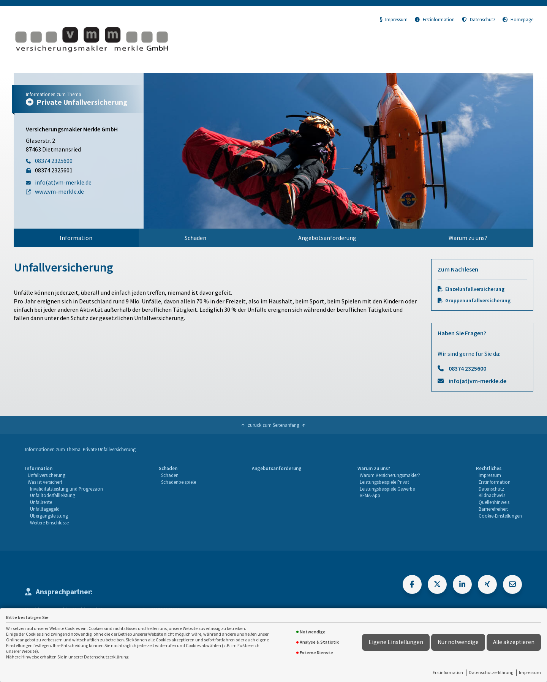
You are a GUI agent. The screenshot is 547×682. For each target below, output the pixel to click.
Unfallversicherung (46, 475)
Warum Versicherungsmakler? (390, 475)
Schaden (195, 238)
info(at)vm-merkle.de (477, 381)
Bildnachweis (492, 495)
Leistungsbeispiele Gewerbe (387, 489)
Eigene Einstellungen (395, 642)
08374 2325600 (467, 368)
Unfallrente (41, 502)
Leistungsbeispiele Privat (384, 482)
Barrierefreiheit (493, 509)
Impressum (530, 672)
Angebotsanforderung (327, 238)
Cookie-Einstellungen (500, 516)
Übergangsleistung (49, 516)
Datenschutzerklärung (491, 672)
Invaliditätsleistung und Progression (66, 489)
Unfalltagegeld (45, 509)
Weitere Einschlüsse (49, 522)
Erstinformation (448, 672)
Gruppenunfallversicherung (478, 300)
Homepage (518, 19)
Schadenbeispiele (178, 482)
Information (76, 238)
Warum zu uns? (468, 238)
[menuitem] (76, 238)
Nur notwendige (458, 642)
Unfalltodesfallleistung (52, 495)
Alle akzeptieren (513, 642)
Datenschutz (478, 19)
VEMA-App (370, 495)
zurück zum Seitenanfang (273, 425)
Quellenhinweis (494, 502)
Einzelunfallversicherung (474, 289)
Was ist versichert (45, 482)
